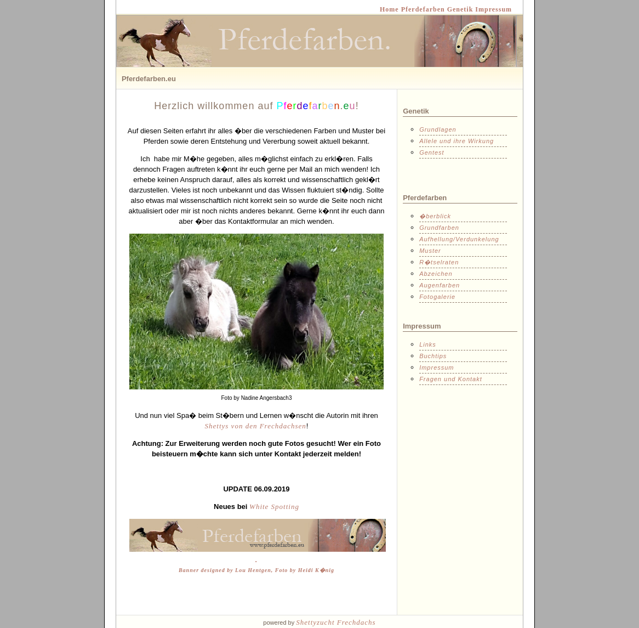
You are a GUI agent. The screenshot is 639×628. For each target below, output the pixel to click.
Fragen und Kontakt (450, 379)
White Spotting (274, 506)
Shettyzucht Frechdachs (335, 622)
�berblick (435, 216)
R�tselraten (439, 262)
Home (389, 9)
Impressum (492, 9)
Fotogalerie (437, 296)
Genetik (459, 9)
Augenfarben (439, 285)
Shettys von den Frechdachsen (255, 426)
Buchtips (433, 356)
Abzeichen (435, 273)
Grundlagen (438, 129)
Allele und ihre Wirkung (456, 141)
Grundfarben (439, 227)
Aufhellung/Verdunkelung (459, 239)
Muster (430, 250)
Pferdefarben (422, 9)
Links (427, 344)
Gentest (431, 152)
